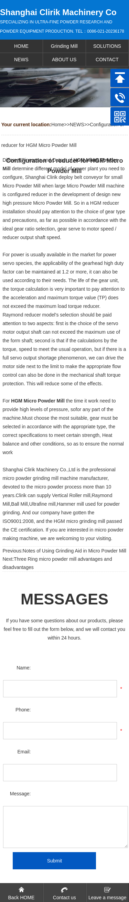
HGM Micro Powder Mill (38, 401)
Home (57, 124)
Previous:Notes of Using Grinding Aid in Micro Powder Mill (64, 551)
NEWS (77, 124)
